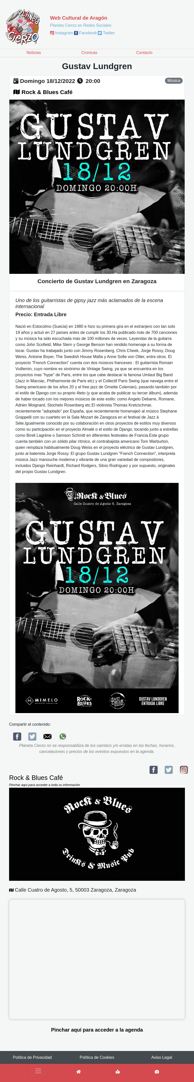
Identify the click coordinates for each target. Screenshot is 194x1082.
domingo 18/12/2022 (47, 81)
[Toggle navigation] (38, 1071)
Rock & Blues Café (46, 92)
